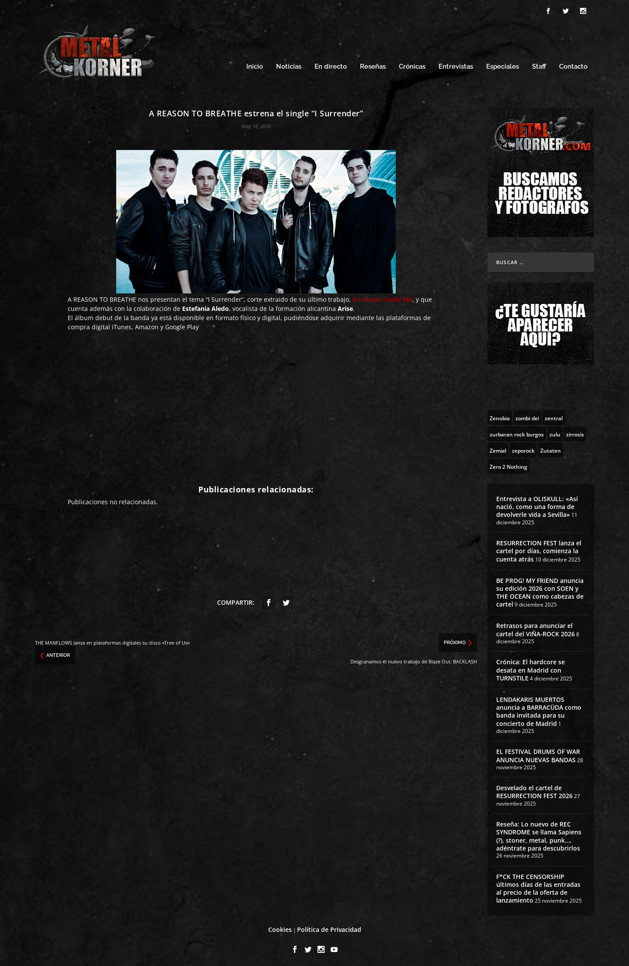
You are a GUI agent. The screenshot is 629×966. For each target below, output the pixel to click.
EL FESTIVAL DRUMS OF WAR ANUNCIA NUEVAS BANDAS (538, 753)
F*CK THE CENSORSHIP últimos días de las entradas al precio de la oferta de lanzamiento (538, 886)
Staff (539, 64)
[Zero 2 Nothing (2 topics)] (508, 463)
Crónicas (412, 64)
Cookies (280, 927)
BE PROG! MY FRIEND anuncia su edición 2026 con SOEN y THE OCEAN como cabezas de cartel (540, 590)
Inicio (254, 64)
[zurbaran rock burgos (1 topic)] (516, 431)
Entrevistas (456, 64)
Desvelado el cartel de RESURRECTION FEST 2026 (534, 789)
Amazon (147, 325)
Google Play (182, 325)
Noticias (288, 64)
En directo (330, 64)
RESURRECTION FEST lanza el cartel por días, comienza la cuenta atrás (538, 548)
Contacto (573, 64)
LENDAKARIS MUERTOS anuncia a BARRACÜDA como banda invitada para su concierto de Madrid (538, 709)
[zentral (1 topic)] (554, 415)
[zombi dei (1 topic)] (527, 415)
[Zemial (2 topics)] (497, 447)
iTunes (121, 325)
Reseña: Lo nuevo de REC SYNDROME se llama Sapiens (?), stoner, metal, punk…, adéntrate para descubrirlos (538, 834)
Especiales (502, 64)
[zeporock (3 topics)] (523, 447)
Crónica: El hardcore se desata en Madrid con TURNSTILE (530, 668)
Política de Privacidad (329, 927)
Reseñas (373, 64)
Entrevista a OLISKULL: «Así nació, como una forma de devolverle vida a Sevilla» (537, 504)
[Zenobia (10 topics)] (499, 415)
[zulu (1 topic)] (555, 431)
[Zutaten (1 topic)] (550, 447)
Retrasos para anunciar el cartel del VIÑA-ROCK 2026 (535, 627)
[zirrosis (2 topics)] (575, 431)
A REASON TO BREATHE (102, 297)
